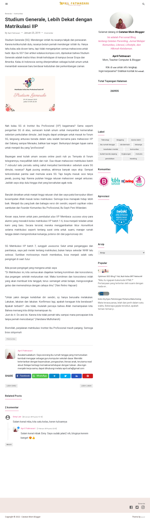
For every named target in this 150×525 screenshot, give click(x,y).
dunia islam (136, 140)
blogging (120, 140)
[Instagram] (143, 511)
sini (115, 67)
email (140, 71)
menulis (121, 164)
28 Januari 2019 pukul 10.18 (38, 421)
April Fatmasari (27, 351)
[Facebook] (24, 378)
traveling (121, 169)
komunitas (13, 339)
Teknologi (105, 140)
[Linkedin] (77, 378)
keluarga (107, 152)
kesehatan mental (130, 152)
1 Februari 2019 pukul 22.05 (52, 432)
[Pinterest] (88, 378)
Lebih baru (13, 389)
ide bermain (134, 146)
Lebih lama (85, 389)
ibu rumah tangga (110, 146)
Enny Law (18, 420)
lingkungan (105, 164)
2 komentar (52, 33)
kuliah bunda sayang (130, 158)
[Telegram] (56, 378)
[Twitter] (42, 378)
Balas (10, 448)
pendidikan (136, 164)
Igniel (142, 521)
